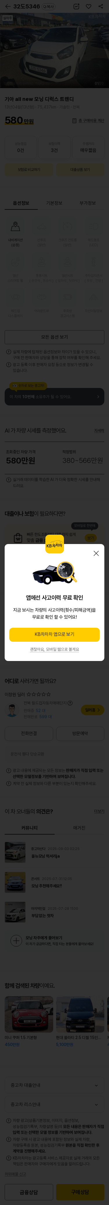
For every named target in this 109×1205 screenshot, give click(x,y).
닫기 (96, 553)
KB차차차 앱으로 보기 (54, 634)
